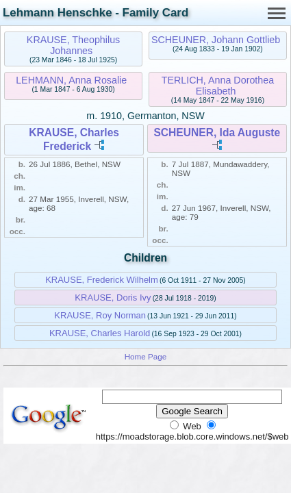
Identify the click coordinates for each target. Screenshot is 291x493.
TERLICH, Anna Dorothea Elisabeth (218, 86)
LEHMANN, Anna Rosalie (71, 80)
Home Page (146, 356)
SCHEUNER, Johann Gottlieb (215, 39)
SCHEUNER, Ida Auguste (216, 132)
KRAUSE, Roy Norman (100, 315)
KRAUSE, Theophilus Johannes (73, 45)
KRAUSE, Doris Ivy (113, 297)
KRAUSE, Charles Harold (99, 333)
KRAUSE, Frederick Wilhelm (101, 280)
